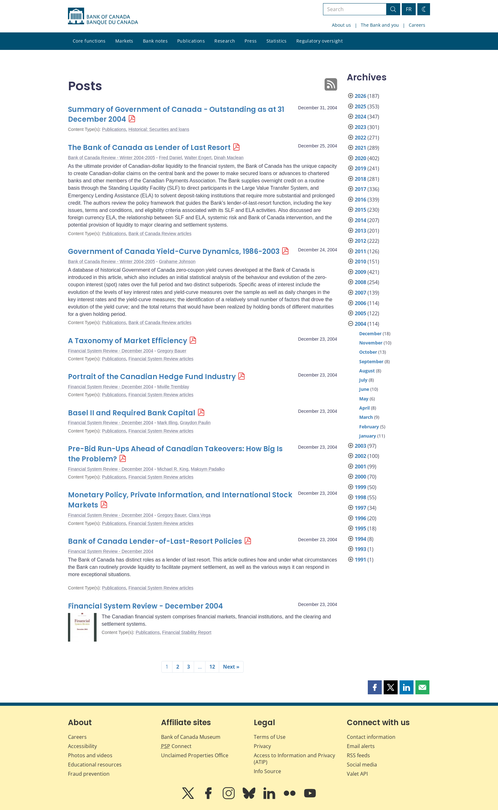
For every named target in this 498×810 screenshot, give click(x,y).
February (369, 427)
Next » (231, 666)
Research (224, 41)
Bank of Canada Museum (190, 736)
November (370, 343)
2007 (360, 292)
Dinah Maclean (228, 157)
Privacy (262, 746)
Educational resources (95, 764)
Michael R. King (172, 469)
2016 (360, 199)
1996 (360, 518)
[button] (375, 687)
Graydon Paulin (195, 422)
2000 (360, 476)
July (363, 380)
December (370, 333)
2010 (360, 261)
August (367, 371)
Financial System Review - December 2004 (110, 350)
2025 (360, 106)
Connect (176, 746)
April (364, 408)
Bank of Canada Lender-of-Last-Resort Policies (155, 541)
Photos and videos (90, 755)
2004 (360, 323)
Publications (191, 41)
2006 (360, 303)
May (363, 399)
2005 (360, 313)
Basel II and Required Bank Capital (131, 413)
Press (251, 41)
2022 (360, 137)
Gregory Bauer (171, 350)
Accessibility (82, 746)
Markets (124, 41)
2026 (360, 95)
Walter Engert (198, 157)
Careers (417, 25)
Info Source (267, 771)
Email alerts (361, 746)
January (367, 436)
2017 (360, 189)
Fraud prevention (89, 773)
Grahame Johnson (177, 261)
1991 (360, 559)
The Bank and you (380, 25)
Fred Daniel (170, 157)
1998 (360, 497)
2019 (360, 168)
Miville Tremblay (173, 386)
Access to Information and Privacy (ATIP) (294, 759)
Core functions (89, 41)
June (364, 389)
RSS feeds (358, 755)
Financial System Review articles (160, 358)
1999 (360, 487)
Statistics (276, 41)
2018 (360, 178)
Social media (362, 764)
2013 (360, 230)
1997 (360, 507)
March (366, 417)
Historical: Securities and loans (158, 129)
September (371, 361)
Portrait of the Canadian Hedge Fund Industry (152, 377)
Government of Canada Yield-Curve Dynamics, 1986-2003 (173, 251)
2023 (360, 127)
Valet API (357, 773)
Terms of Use (270, 736)
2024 (360, 116)
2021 (360, 147)
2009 (360, 272)
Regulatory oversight (319, 41)
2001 (360, 466)
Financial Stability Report (186, 632)
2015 (360, 209)
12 (212, 666)
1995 (360, 528)
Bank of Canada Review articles (159, 233)
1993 (360, 549)
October (368, 352)
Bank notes (155, 41)
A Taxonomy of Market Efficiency (127, 341)
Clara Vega (200, 515)
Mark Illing (167, 422)
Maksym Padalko (208, 469)
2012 (360, 240)
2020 (360, 158)
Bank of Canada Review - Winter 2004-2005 (111, 157)
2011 (360, 251)
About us (341, 25)
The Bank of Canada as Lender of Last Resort (149, 148)
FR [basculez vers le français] (409, 9)
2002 (360, 456)
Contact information (371, 736)
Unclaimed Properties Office (194, 755)
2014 (360, 220)
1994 (360, 538)
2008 (360, 282)
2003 (360, 445)
